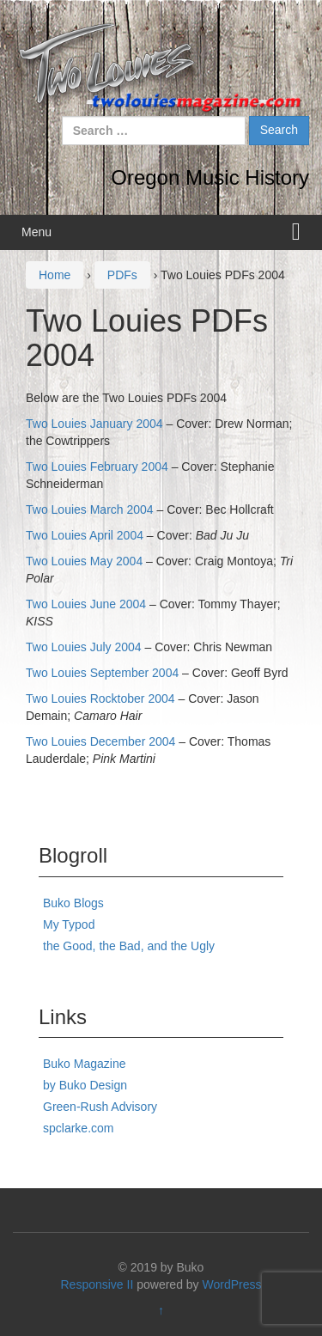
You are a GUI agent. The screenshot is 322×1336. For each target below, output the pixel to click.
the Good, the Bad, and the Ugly (129, 946)
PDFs (122, 275)
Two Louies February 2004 (97, 466)
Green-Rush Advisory (100, 1106)
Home (54, 275)
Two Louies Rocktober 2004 (100, 698)
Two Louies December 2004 (100, 741)
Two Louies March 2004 (90, 509)
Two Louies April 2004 (84, 535)
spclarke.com (78, 1128)
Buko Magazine (84, 1064)
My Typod (68, 924)
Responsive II (97, 1284)
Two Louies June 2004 (86, 604)
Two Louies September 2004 (102, 673)
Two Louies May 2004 (84, 561)
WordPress (232, 1284)
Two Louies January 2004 (94, 423)
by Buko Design (85, 1085)
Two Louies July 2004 (84, 647)
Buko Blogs (73, 903)
